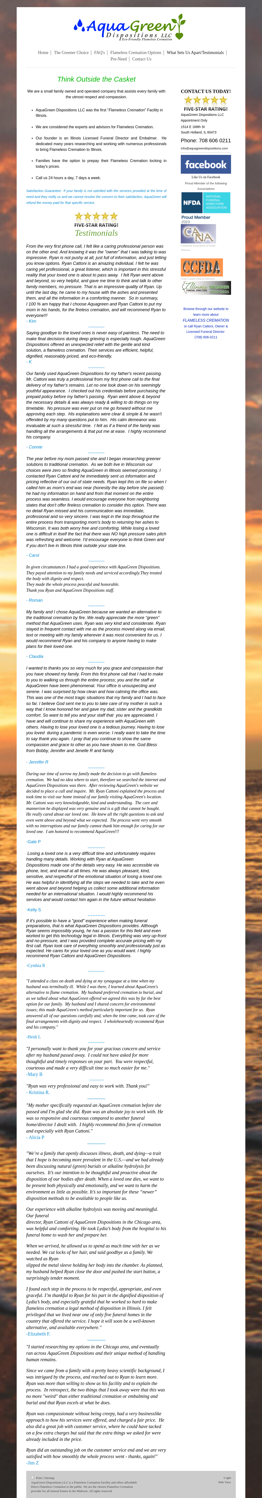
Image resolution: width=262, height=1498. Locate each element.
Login (227, 1477)
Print (37, 1478)
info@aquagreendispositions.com (204, 148)
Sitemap (49, 1478)
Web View (224, 1482)
